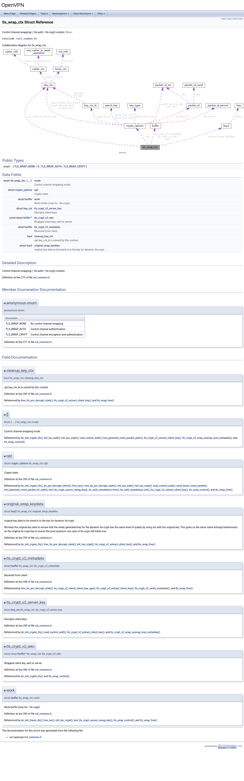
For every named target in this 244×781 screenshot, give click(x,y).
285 (25, 625)
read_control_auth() (90, 437)
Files (101, 13)
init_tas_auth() (52, 437)
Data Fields (238, 19)
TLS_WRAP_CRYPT (74, 166)
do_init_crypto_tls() (32, 437)
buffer (28, 199)
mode (37, 180)
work (37, 199)
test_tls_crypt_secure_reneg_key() (68, 489)
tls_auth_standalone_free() (104, 489)
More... (70, 32)
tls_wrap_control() (14, 441)
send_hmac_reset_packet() (191, 485)
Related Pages (28, 13)
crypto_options (23, 189)
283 (25, 479)
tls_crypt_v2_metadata (47, 227)
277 (25, 342)
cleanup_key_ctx (43, 236)
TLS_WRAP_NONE (24, 166)
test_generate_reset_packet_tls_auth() (26, 489)
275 (23, 277)
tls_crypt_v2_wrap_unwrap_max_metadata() (207, 437)
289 (25, 393)
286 (25, 669)
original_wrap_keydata (47, 245)
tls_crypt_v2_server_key (47, 208)
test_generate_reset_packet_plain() (123, 437)
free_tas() (77, 485)
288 (25, 581)
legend (122, 153)
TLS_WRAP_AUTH (51, 166)
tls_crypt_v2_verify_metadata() (152, 588)
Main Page (10, 13)
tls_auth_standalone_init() (135, 489)
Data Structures (83, 13)
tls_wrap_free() (105, 400)
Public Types (226, 19)
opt (36, 189)
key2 (29, 245)
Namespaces (60, 13)
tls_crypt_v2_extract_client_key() (72, 400)
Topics (44, 13)
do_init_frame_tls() (31, 720)
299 (25, 537)
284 (25, 713)
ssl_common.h (26, 38)
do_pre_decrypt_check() (57, 485)
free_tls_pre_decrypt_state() (37, 400)
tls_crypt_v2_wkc (44, 217)
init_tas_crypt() (69, 437)
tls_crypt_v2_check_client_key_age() (74, 588)
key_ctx (28, 208)
